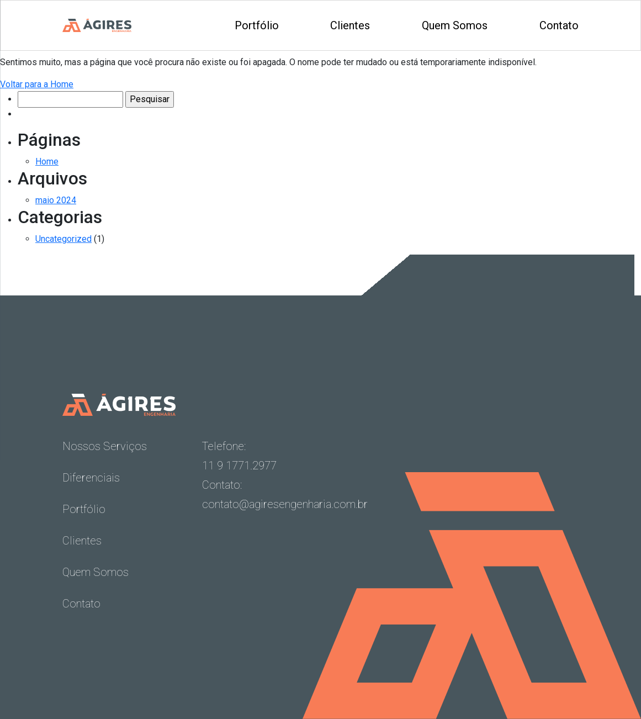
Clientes (350, 25)
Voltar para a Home (36, 84)
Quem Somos (455, 25)
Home (47, 161)
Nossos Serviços (104, 446)
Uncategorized (63, 239)
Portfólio (257, 25)
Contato (559, 25)
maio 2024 (55, 200)
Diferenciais (91, 477)
